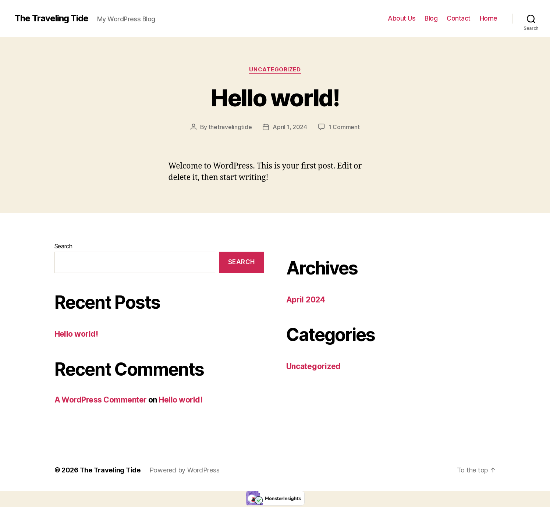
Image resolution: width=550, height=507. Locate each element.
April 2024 (305, 299)
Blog (431, 18)
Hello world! (274, 98)
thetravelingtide (230, 127)
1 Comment (344, 127)
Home (488, 18)
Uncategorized (275, 69)
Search (63, 246)
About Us (401, 18)
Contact (459, 18)
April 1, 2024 (290, 127)
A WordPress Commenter (100, 399)
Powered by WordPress (184, 470)
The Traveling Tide (51, 18)
